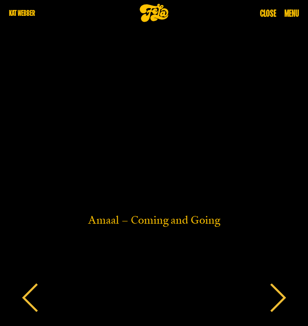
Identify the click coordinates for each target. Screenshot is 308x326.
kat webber (22, 12)
